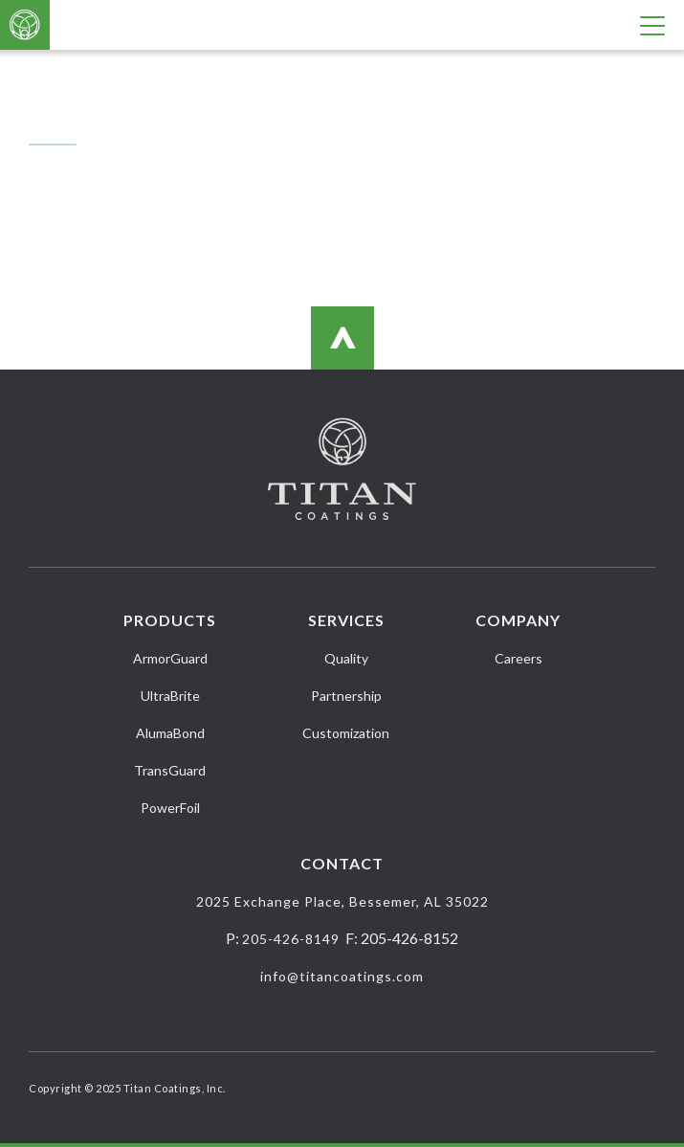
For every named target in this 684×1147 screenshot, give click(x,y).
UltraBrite (170, 695)
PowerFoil (170, 807)
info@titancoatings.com (342, 976)
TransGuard (170, 770)
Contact (342, 863)
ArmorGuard (170, 658)
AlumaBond (170, 733)
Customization (345, 733)
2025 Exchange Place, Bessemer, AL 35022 (342, 901)
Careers (518, 658)
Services (346, 620)
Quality (346, 658)
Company (518, 620)
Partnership (346, 695)
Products (169, 620)
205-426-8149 (291, 939)
